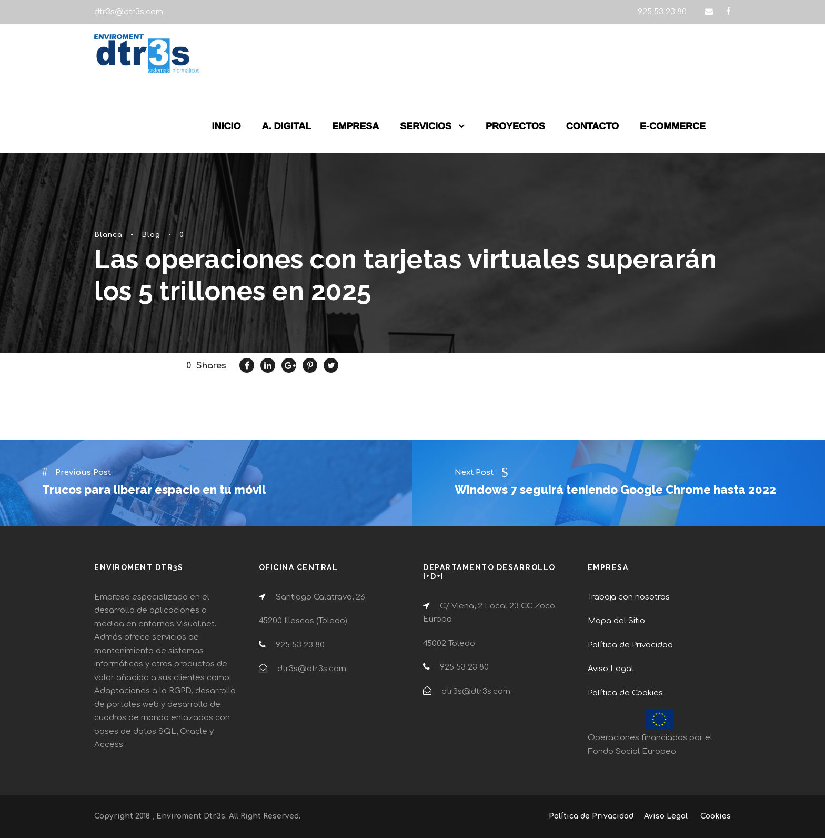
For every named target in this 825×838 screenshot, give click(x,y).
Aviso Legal (610, 668)
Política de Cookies (625, 693)
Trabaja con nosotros (629, 597)
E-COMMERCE (673, 126)
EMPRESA (355, 126)
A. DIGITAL (286, 126)
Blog (151, 234)
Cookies (715, 816)
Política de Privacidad (630, 645)
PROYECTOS (515, 126)
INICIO (226, 126)
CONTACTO (592, 126)
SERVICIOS (425, 126)
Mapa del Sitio (616, 620)
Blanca (108, 234)
